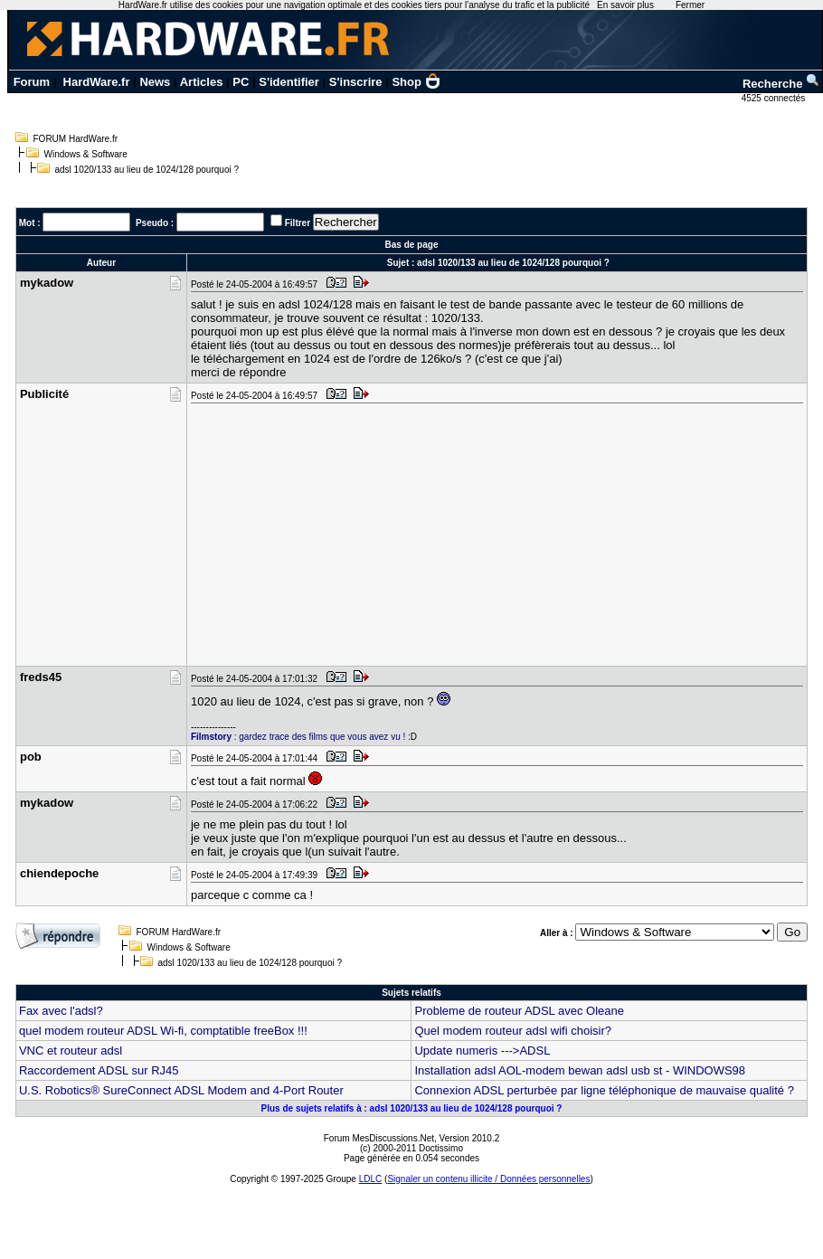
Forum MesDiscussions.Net (379, 1138)
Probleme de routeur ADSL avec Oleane (519, 1011)
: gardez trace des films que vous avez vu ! (298, 737)
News (154, 82)
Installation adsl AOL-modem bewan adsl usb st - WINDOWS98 (579, 1070)
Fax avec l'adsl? (61, 1011)
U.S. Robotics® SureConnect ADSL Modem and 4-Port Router (181, 1090)
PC (240, 82)
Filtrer (297, 223)
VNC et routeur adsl (70, 1050)
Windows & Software (86, 154)
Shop (416, 82)
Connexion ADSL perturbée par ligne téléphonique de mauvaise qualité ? (603, 1090)
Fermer (690, 5)
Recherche (781, 83)
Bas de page (412, 245)
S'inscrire (356, 82)
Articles (201, 82)
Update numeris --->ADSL (482, 1050)
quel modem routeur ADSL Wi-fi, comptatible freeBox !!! (163, 1030)
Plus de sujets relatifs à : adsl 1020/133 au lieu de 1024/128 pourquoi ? (412, 1108)
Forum (32, 82)
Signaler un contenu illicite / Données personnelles (488, 1179)
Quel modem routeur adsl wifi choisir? (512, 1030)
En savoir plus (625, 5)
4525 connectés (775, 98)
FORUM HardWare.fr (75, 139)
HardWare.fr (96, 82)
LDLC (371, 1179)
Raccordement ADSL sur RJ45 (99, 1070)
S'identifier (289, 82)
